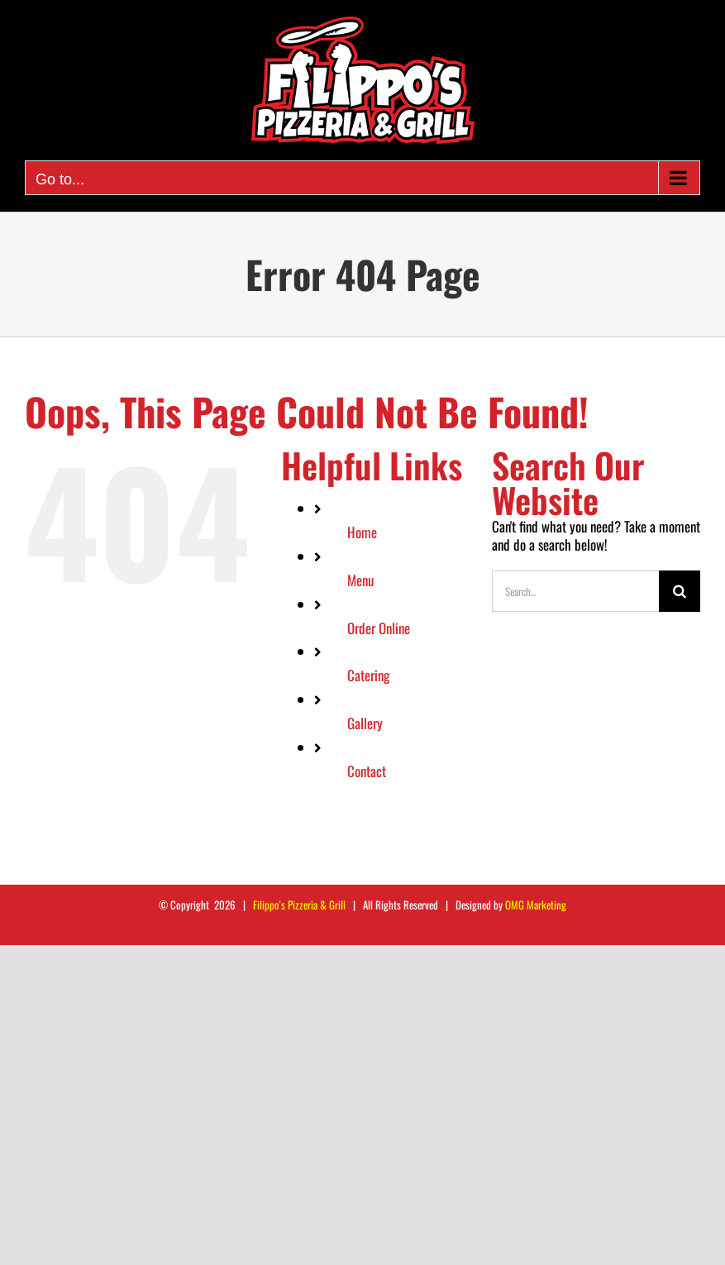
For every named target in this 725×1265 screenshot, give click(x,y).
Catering (368, 675)
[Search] (679, 591)
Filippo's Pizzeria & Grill (299, 904)
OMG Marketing (535, 904)
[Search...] (575, 591)
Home (362, 532)
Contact (366, 771)
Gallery (365, 723)
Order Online (378, 628)
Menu (360, 580)
